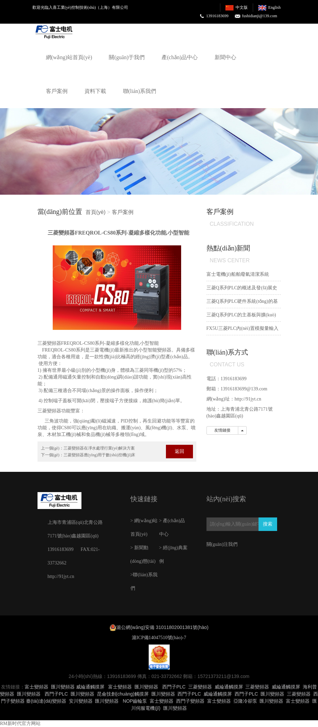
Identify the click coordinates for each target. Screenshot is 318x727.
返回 (179, 451)
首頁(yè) (95, 212)
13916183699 (217, 16)
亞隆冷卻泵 (245, 701)
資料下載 (95, 91)
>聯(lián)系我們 (143, 581)
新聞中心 (225, 57)
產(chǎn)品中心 (180, 57)
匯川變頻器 (63, 686)
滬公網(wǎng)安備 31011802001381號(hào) (162, 627)
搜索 (267, 524)
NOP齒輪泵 (135, 701)
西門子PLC (174, 686)
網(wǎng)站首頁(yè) (69, 57)
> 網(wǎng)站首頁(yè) (144, 527)
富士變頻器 (36, 686)
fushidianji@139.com (259, 16)
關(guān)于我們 (127, 57)
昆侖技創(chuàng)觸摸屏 (123, 694)
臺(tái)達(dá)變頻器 (46, 701)
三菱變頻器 (49, 343)
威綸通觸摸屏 (90, 686)
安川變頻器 (81, 701)
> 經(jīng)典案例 (173, 554)
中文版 (242, 7)
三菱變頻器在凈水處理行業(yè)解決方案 (99, 448)
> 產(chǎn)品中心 (172, 527)
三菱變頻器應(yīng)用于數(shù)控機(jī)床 (100, 455)
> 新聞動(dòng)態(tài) (143, 554)
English (274, 7)
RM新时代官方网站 (20, 723)
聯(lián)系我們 (139, 91)
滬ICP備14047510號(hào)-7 (159, 637)
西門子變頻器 (190, 701)
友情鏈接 (222, 430)
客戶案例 (57, 91)
